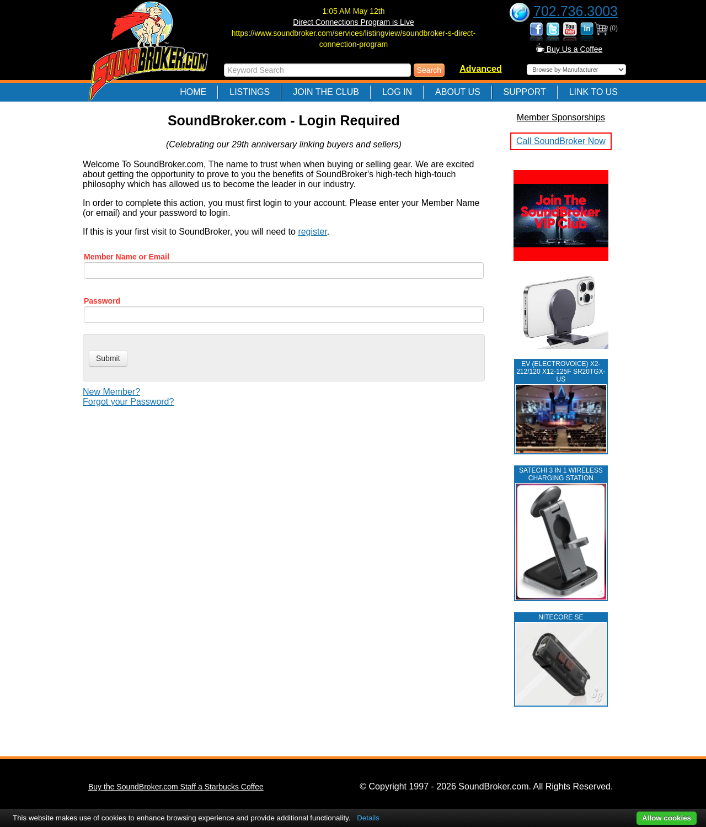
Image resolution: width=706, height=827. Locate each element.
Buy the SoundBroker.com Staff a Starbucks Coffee (176, 786)
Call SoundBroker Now (561, 141)
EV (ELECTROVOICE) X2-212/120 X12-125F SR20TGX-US (560, 371)
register (312, 231)
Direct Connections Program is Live (353, 22)
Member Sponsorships (561, 117)
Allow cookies (666, 818)
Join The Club (326, 92)
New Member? (111, 391)
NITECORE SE (560, 617)
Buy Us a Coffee (569, 49)
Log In (397, 92)
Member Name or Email (126, 256)
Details (368, 818)
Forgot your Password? (128, 401)
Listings (249, 92)
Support (525, 92)
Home (193, 92)
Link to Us (593, 92)
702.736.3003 (575, 11)
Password (102, 300)
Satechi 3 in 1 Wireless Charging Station (561, 474)
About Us (457, 92)
